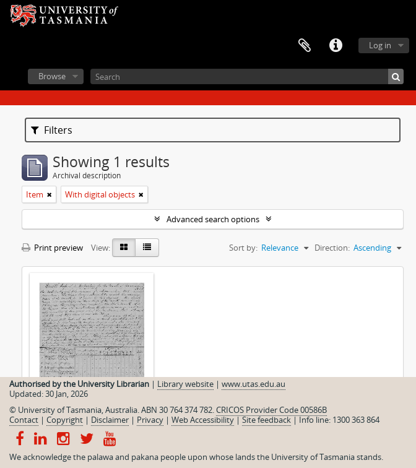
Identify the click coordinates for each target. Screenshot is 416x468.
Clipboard (304, 45)
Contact (23, 419)
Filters (51, 130)
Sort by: (243, 247)
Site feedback (266, 419)
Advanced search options (213, 219)
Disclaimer (110, 419)
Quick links (335, 45)
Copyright (64, 419)
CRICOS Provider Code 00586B (271, 409)
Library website (185, 383)
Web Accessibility (202, 419)
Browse (52, 76)
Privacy (150, 419)
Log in (380, 45)
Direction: (332, 247)
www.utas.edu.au (253, 383)
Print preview (52, 247)
